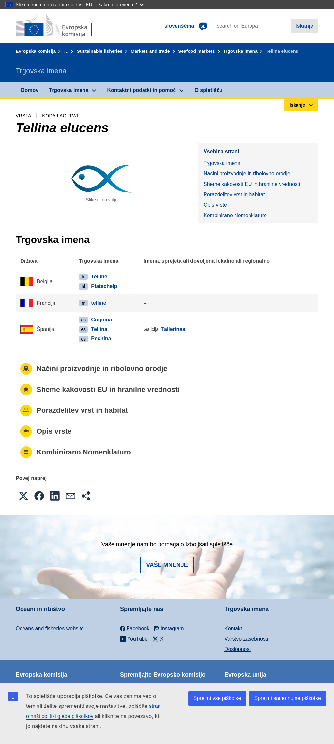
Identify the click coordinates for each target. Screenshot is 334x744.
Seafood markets (196, 51)
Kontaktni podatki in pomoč (141, 90)
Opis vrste (215, 205)
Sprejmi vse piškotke (217, 698)
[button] (23, 495)
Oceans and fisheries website (50, 628)
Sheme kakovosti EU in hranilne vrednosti (252, 184)
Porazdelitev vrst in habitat (234, 194)
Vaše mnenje (167, 565)
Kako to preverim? (121, 4)
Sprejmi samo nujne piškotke (287, 698)
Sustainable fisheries (99, 51)
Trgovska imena (240, 51)
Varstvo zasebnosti (246, 639)
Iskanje (304, 26)
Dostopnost (237, 649)
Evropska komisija (36, 51)
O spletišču (208, 90)
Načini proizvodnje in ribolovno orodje (247, 173)
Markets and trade (150, 51)
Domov (29, 90)
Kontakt (233, 628)
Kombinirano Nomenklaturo (235, 215)
